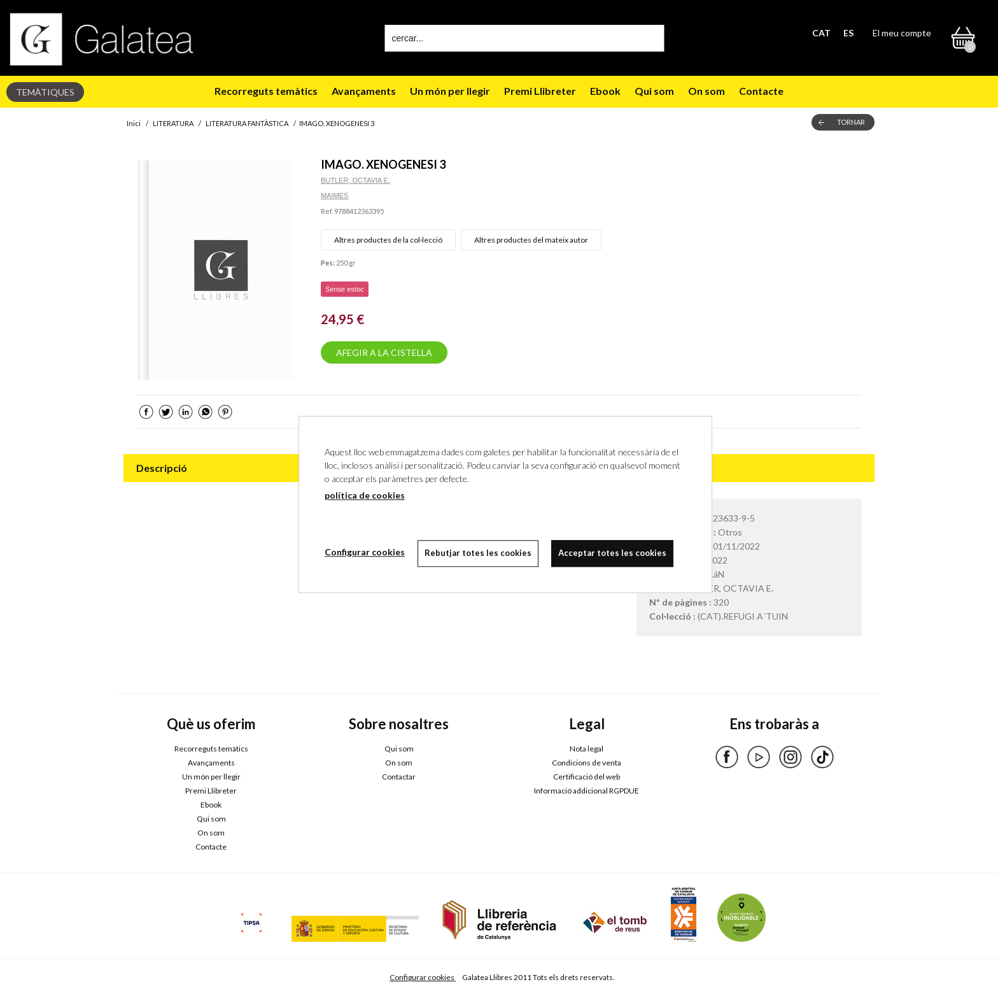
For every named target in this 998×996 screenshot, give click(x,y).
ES (848, 32)
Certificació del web (586, 776)
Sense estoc (344, 289)
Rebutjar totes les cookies (478, 553)
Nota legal (586, 748)
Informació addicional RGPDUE (586, 790)
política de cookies (365, 495)
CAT (821, 32)
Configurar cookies (423, 977)
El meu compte (902, 32)
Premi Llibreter (540, 91)
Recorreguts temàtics (266, 91)
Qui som (654, 91)
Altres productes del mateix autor (531, 240)
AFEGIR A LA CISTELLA (384, 352)
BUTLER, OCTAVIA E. (355, 180)
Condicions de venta (586, 762)
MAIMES (334, 195)
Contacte (761, 91)
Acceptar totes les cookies (612, 553)
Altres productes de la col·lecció (388, 240)
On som (706, 91)
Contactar (399, 776)
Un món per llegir (450, 91)
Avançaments (364, 91)
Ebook (605, 91)
